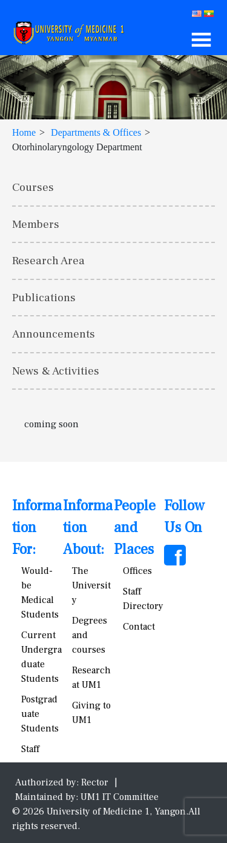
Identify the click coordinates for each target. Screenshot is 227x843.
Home (24, 132)
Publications (44, 297)
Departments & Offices (96, 132)
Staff (30, 749)
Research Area (48, 260)
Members (35, 224)
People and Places (135, 527)
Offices (137, 571)
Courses (33, 187)
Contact (139, 627)
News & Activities (55, 371)
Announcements (53, 334)
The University (91, 585)
